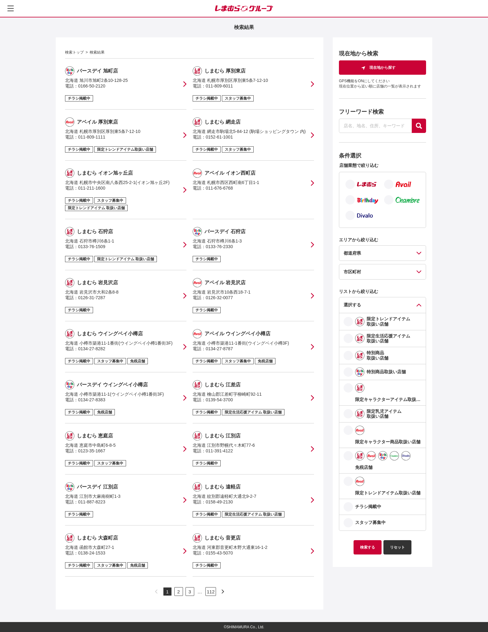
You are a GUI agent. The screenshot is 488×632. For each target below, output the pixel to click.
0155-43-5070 (219, 552)
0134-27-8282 (91, 348)
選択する (352, 304)
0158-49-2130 (219, 501)
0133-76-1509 (91, 246)
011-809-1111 (91, 136)
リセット (397, 547)
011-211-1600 (91, 188)
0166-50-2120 (91, 85)
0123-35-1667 (91, 450)
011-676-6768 (219, 188)
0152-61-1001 (219, 136)
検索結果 (97, 52)
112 (210, 591)
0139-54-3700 (219, 399)
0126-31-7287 (91, 297)
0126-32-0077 (219, 297)
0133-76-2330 (219, 246)
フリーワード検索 (361, 112)
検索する (367, 547)
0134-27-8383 (91, 399)
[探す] (419, 126)
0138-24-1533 (91, 552)
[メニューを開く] (10, 8)
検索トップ (74, 52)
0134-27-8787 (219, 348)
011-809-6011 (219, 85)
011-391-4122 (219, 450)
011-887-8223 (91, 501)
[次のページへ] (222, 591)
